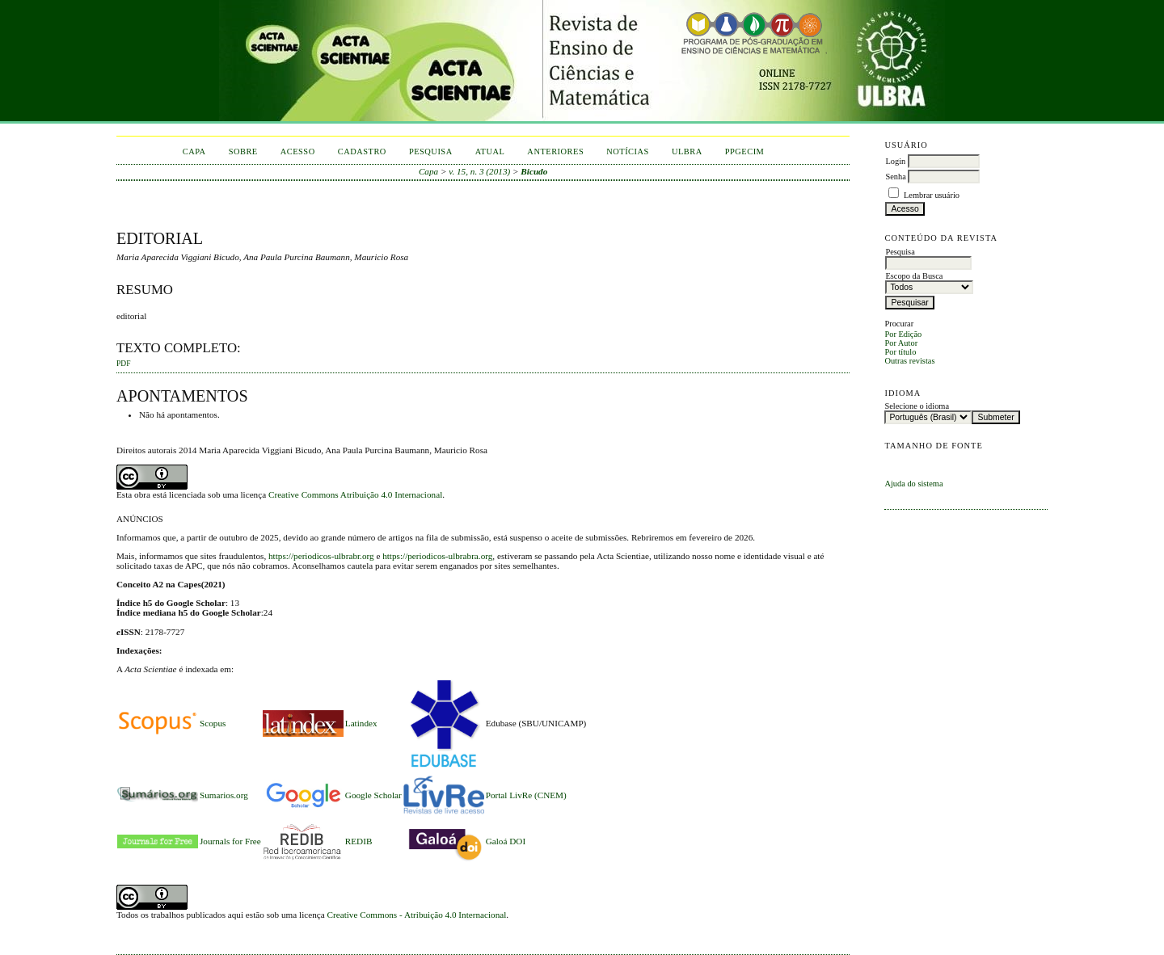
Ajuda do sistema (913, 483)
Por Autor (900, 343)
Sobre (243, 151)
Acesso (297, 151)
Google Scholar (373, 795)
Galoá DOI (505, 841)
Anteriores (555, 151)
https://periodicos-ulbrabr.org (321, 556)
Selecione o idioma (916, 406)
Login (895, 161)
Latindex (361, 723)
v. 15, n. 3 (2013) (479, 171)
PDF (123, 364)
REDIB (359, 841)
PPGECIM (745, 151)
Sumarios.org (224, 795)
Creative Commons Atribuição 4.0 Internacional (355, 494)
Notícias (627, 151)
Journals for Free (230, 841)
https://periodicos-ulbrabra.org (437, 556)
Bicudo (534, 171)
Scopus (213, 723)
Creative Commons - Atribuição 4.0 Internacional (417, 914)
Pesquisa (431, 151)
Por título (900, 351)
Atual (490, 151)
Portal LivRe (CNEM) (526, 795)
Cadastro (362, 151)
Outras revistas (909, 360)
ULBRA (687, 151)
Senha (895, 176)
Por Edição (903, 334)
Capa (194, 151)
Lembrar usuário (931, 195)
